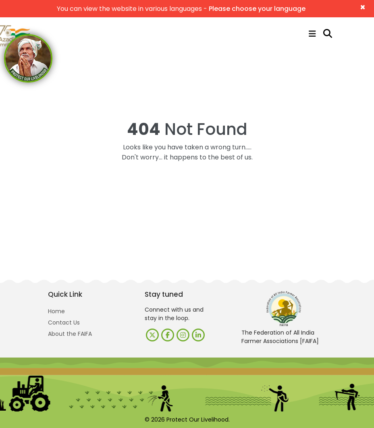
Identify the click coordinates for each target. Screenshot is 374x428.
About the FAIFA (70, 334)
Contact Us (64, 322)
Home (56, 311)
